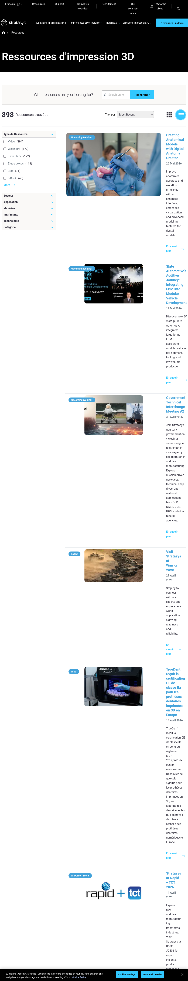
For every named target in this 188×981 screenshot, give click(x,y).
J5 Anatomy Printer (139, 876)
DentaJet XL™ (136, 871)
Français (13, 4)
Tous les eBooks (76, 895)
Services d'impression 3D (136, 24)
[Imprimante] (29, 217)
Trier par (110, 117)
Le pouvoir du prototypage (75, 858)
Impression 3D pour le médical (79, 937)
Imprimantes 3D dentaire (172, 851)
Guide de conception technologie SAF (79, 878)
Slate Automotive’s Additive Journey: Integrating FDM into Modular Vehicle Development (151, 200)
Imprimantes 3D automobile (168, 864)
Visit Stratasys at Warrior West (147, 331)
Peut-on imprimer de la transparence (110, 902)
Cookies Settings (126, 974)
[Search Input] (116, 97)
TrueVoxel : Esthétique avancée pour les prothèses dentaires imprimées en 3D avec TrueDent (151, 579)
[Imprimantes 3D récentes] (142, 848)
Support (59, 4)
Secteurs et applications (51, 24)
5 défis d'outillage (107, 855)
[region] (94, 975)
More (7, 187)
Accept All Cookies (152, 974)
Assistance (135, 924)
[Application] (29, 204)
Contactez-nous (168, 924)
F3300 (132, 855)
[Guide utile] (81, 845)
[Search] (178, 9)
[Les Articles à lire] (111, 848)
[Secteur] (29, 198)
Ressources (38, 4)
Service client (136, 949)
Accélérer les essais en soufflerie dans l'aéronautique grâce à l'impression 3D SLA (149, 728)
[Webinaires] (81, 913)
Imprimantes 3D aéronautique (168, 873)
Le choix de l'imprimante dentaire (81, 946)
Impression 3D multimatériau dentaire (80, 868)
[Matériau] (29, 211)
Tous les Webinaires (78, 954)
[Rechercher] (142, 97)
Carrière (163, 934)
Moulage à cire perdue (80, 851)
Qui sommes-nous (133, 9)
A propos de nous (168, 919)
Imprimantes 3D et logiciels (85, 24)
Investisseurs (166, 950)
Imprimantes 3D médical (172, 856)
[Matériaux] (111, 913)
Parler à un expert (138, 939)
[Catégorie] (29, 230)
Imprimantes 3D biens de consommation (172, 883)
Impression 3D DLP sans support (81, 887)
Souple (102, 924)
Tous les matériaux (108, 934)
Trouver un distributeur (141, 929)
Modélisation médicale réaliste (110, 882)
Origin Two (135, 861)
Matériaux (111, 24)
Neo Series (134, 866)
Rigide (101, 919)
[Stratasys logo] (14, 24)
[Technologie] (29, 223)
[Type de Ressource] (29, 137)
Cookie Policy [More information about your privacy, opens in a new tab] (79, 977)
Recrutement (109, 4)
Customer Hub (137, 944)
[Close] (182, 974)
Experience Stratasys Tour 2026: (148, 516)
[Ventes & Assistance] (142, 916)
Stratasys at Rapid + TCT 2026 (146, 462)
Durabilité (164, 945)
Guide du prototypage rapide (110, 873)
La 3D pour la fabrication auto (111, 892)
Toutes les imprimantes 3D (141, 883)
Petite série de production (106, 863)
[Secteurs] (172, 845)
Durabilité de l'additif (79, 929)
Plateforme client (158, 6)
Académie (164, 940)
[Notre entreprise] (172, 913)
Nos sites (164, 929)
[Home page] (2, 35)
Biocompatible (106, 929)
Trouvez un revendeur (83, 6)
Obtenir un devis (137, 934)
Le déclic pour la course (80, 924)
